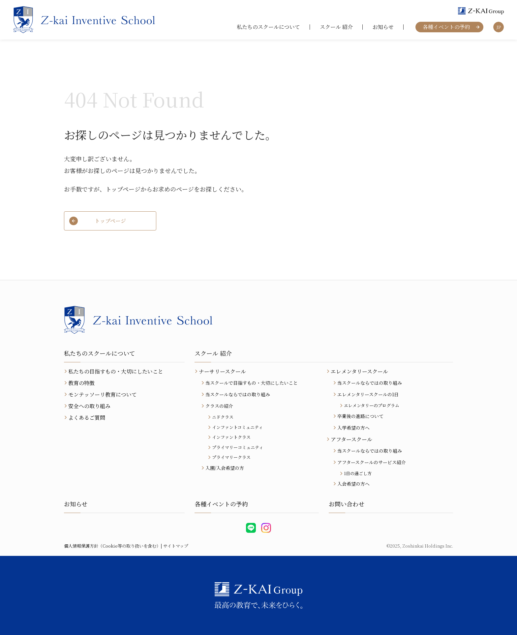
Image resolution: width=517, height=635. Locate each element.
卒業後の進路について (360, 416)
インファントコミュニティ (237, 427)
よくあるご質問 (86, 417)
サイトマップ (175, 546)
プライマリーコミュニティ (237, 447)
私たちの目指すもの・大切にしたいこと (115, 371)
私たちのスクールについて (268, 27)
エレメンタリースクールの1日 (368, 394)
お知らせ (383, 27)
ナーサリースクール (222, 371)
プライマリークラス (231, 457)
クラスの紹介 (219, 406)
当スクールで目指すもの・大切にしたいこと (251, 382)
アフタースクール (351, 439)
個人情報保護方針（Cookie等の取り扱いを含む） (112, 546)
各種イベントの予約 (446, 27)
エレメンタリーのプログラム (371, 405)
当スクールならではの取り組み (237, 394)
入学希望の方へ (353, 427)
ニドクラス (222, 417)
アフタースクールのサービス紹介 (371, 462)
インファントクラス (231, 437)
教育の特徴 (81, 383)
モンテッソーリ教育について (102, 394)
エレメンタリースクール (359, 371)
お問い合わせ (346, 503)
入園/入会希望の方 (224, 468)
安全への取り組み (89, 406)
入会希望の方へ (353, 483)
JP (499, 27)
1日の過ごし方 (358, 473)
